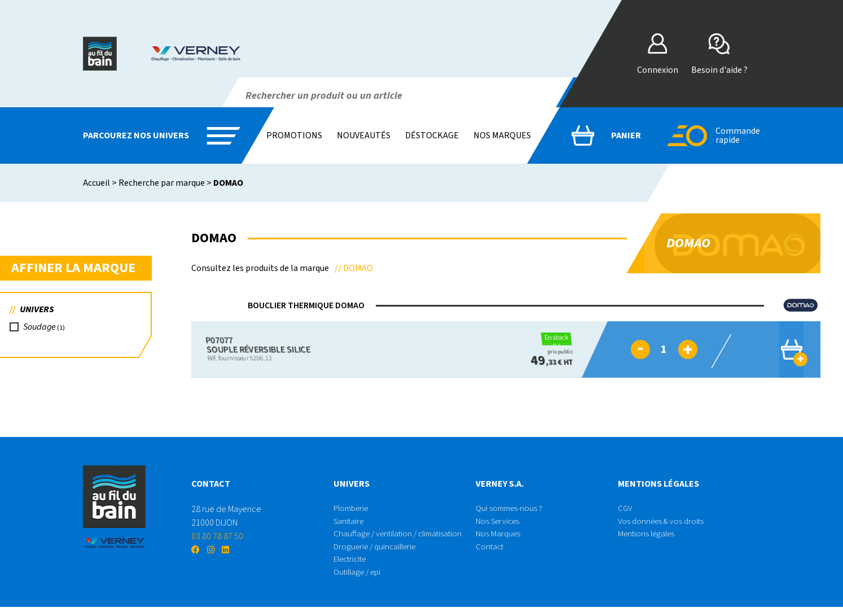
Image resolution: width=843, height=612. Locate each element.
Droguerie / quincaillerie (378, 550)
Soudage (41, 329)
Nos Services (499, 523)
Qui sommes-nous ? (511, 509)
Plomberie (353, 509)
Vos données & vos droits (663, 523)
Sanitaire (349, 523)
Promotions (294, 135)
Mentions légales (648, 536)
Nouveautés (363, 135)
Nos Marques (499, 536)
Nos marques (502, 135)
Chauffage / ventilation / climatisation (401, 536)
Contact (490, 550)
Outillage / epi (359, 577)
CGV (625, 509)
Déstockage (432, 135)
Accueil (96, 183)
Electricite (352, 563)
